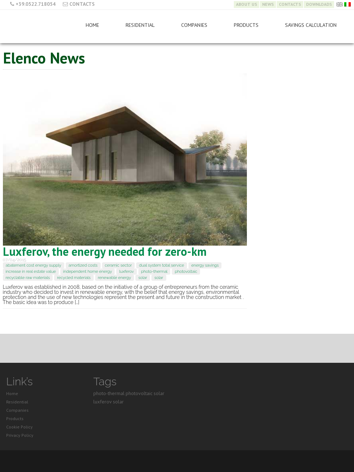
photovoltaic (186, 271)
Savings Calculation (311, 25)
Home (92, 25)
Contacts (82, 4)
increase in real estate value (31, 271)
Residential (140, 25)
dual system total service (161, 265)
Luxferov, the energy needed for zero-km (105, 251)
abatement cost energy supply (33, 265)
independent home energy (87, 271)
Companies (194, 25)
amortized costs (83, 265)
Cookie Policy (19, 427)
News (268, 4)
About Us (246, 4)
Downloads (319, 4)
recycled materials (73, 277)
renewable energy (114, 277)
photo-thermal (154, 271)
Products (246, 25)
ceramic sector (118, 265)
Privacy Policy (19, 435)
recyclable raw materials (28, 277)
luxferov (126, 271)
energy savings (205, 265)
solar (142, 277)
